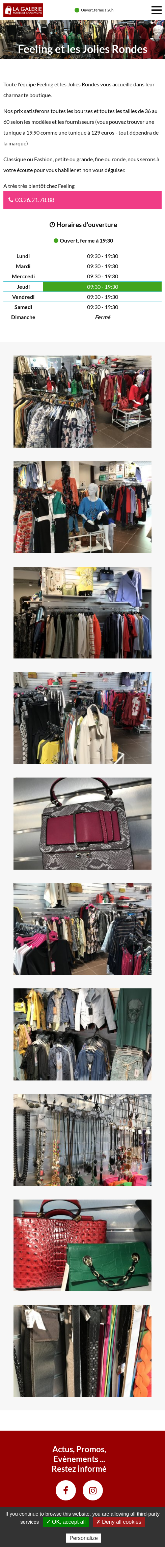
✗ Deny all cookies (118, 1522)
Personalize (84, 1538)
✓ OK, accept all (66, 1522)
